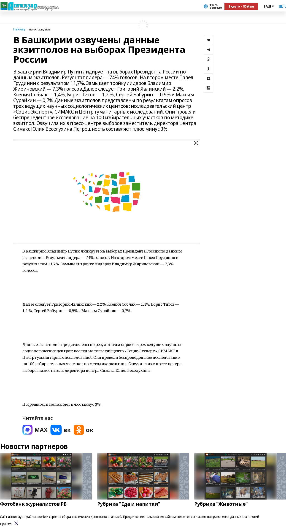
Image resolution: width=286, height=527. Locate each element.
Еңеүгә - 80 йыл (241, 6)
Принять (6, 524)
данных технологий (244, 516)
